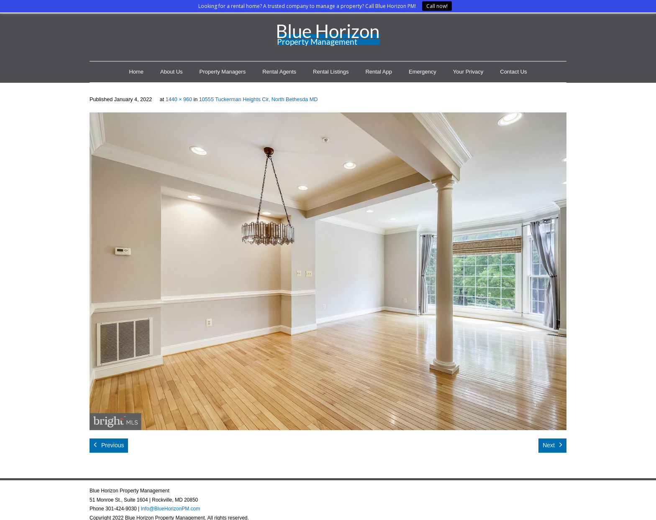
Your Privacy (468, 72)
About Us (171, 72)
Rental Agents (279, 72)
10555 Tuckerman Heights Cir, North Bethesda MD (258, 99)
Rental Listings (330, 72)
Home (136, 72)
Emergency (422, 72)
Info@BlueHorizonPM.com (170, 509)
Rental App (378, 72)
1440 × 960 (179, 99)
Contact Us (513, 72)
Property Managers (223, 72)
